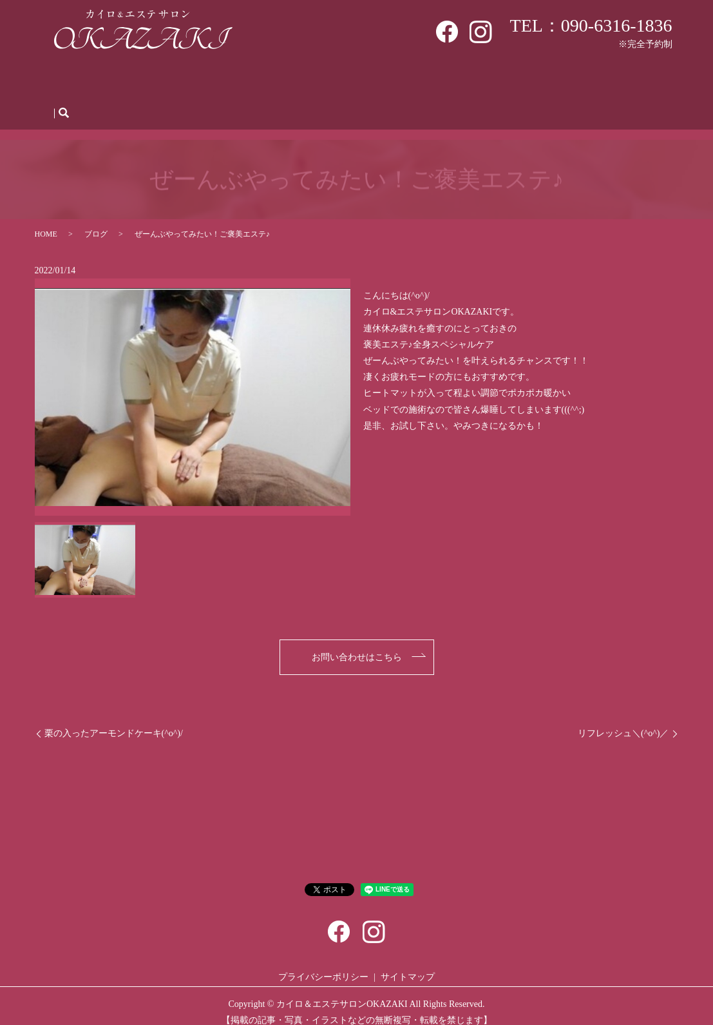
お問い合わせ (618, 81)
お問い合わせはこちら (357, 645)
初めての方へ (198, 81)
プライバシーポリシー (323, 965)
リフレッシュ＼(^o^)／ (623, 721)
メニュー (261, 81)
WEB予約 (316, 81)
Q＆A (427, 81)
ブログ (559, 81)
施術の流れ (375, 81)
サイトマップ (408, 965)
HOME (76, 81)
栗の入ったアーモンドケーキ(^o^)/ (113, 721)
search (63, 101)
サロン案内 (130, 81)
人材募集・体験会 (492, 81)
